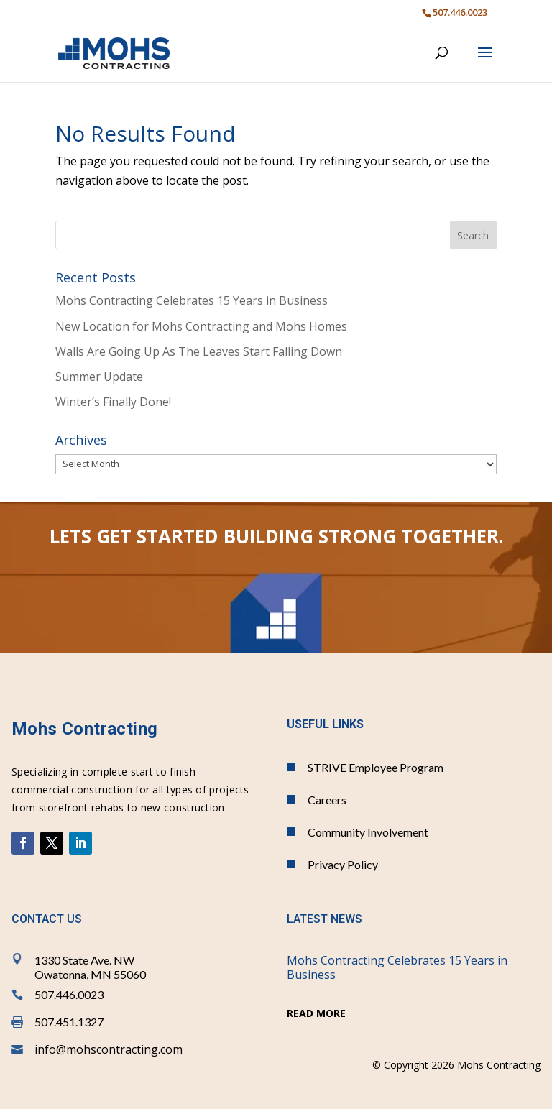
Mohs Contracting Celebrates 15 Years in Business (191, 300)
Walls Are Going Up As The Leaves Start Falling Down (198, 351)
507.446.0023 (69, 994)
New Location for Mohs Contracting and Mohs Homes (201, 326)
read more (316, 1013)
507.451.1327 (69, 1022)
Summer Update (99, 377)
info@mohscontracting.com (108, 1049)
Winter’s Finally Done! (113, 402)
